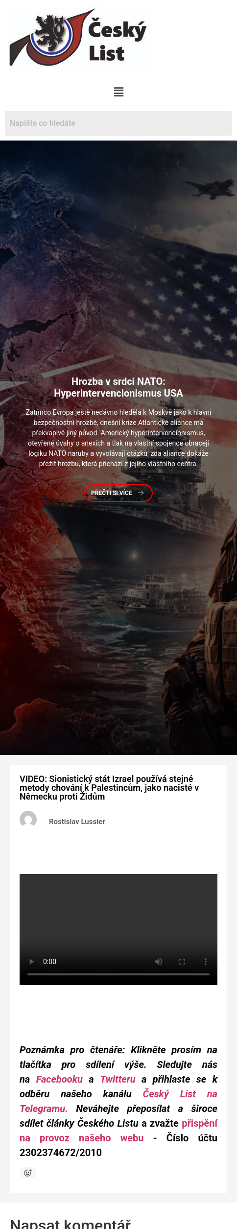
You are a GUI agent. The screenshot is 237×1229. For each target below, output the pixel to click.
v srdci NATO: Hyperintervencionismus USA (118, 387)
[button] (118, 92)
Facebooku (59, 1079)
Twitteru (121, 1079)
